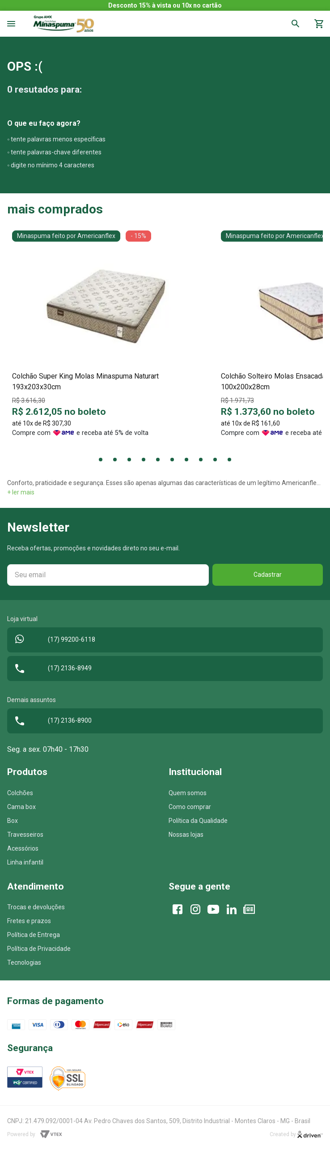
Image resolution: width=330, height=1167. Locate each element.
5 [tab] (158, 459)
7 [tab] (186, 459)
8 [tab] (201, 459)
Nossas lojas (186, 834)
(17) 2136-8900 (51, 721)
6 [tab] (172, 459)
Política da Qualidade (198, 820)
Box (12, 820)
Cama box (21, 806)
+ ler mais (20, 492)
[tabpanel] (106, 338)
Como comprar (190, 806)
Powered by (34, 1134)
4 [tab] (143, 459)
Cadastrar (268, 574)
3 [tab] (129, 459)
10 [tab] (229, 459)
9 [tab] (215, 459)
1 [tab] (100, 459)
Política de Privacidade (39, 948)
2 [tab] (115, 459)
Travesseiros (25, 834)
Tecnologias (24, 962)
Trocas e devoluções (36, 907)
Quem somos (188, 792)
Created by (296, 1134)
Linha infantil (25, 862)
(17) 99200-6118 (53, 640)
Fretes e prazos (29, 920)
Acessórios (22, 848)
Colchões (20, 792)
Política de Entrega (33, 934)
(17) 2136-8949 (51, 668)
